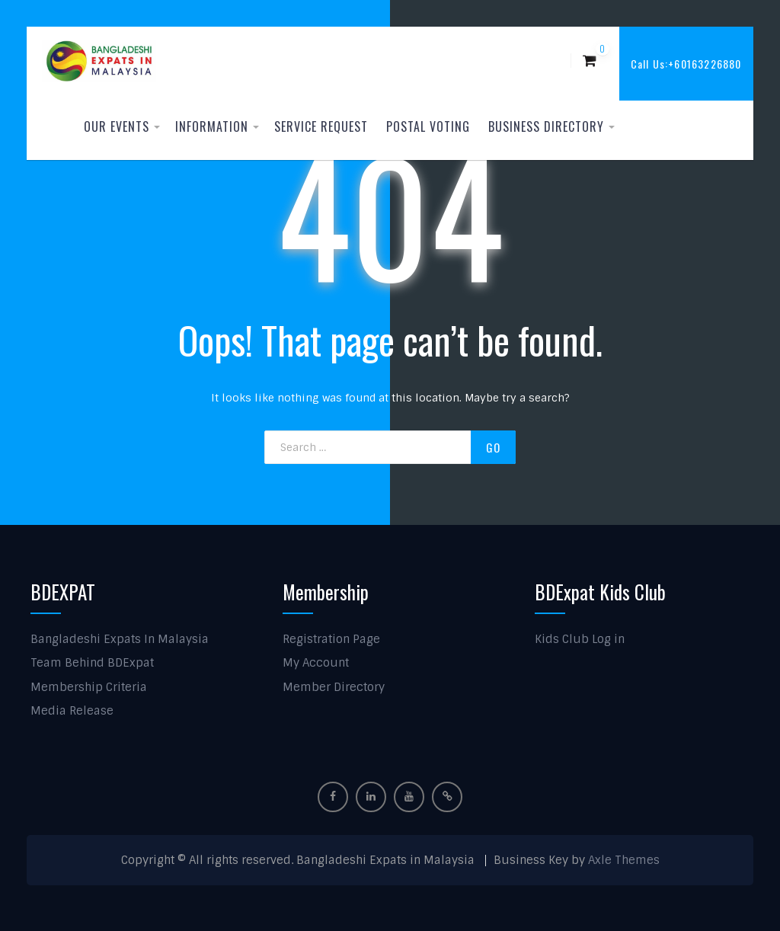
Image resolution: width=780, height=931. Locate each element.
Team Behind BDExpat (92, 662)
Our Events (116, 126)
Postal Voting (428, 126)
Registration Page (331, 639)
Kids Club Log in (580, 639)
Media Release (71, 710)
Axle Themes (624, 860)
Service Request (321, 126)
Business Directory (546, 126)
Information (211, 126)
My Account (316, 662)
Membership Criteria (88, 687)
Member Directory (334, 687)
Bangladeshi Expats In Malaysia (119, 639)
